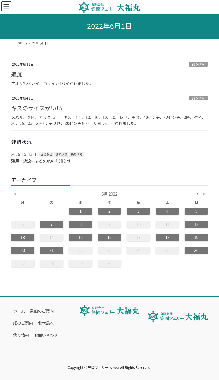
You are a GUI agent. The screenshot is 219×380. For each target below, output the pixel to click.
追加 (17, 74)
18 (167, 237)
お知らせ (46, 154)
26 (196, 250)
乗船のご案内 (42, 311)
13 (23, 237)
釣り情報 (198, 64)
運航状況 (61, 154)
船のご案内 (23, 323)
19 (196, 237)
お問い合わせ (46, 335)
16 (109, 237)
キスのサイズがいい (36, 108)
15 (80, 237)
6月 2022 (109, 194)
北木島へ (46, 323)
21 (51, 250)
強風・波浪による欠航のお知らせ (41, 161)
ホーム (19, 311)
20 (23, 250)
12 (196, 224)
